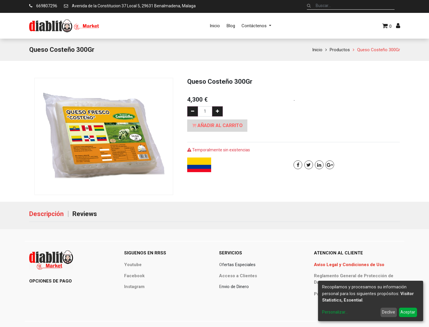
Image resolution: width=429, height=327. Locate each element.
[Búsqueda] (309, 5)
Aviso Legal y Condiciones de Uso (349, 264)
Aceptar (407, 312)
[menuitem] (214, 26)
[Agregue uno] (217, 111)
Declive (388, 312)
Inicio (317, 49)
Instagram (134, 286)
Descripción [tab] (46, 214)
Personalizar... (335, 312)
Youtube (133, 264)
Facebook (134, 275)
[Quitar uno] (192, 111)
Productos (340, 49)
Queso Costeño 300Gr (378, 49)
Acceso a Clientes (238, 275)
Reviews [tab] (84, 214)
